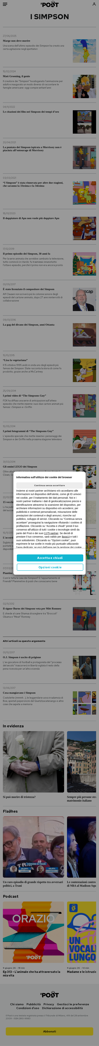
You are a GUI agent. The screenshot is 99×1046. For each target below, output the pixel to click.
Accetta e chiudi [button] (50, 558)
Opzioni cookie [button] (50, 567)
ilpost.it (66, 536)
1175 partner (51, 533)
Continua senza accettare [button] (49, 485)
